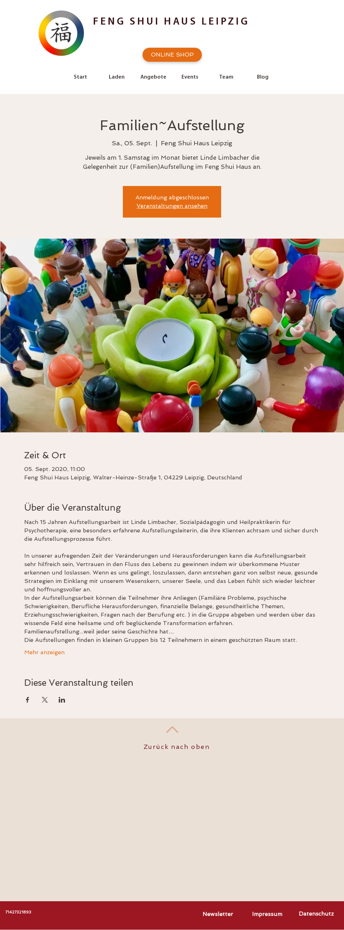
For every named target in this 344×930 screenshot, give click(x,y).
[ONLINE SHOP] (172, 55)
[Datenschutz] (316, 914)
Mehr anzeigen (44, 652)
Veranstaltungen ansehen (172, 205)
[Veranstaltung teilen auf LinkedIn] (62, 700)
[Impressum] (267, 914)
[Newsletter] (218, 914)
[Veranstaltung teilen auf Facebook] (27, 700)
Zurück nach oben (177, 746)
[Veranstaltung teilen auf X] (44, 700)
